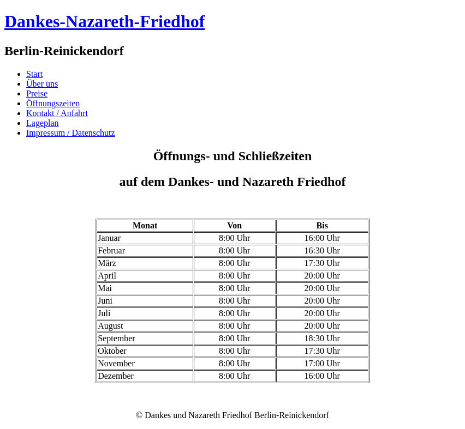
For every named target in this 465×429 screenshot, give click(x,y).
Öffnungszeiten (53, 103)
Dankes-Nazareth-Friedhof (104, 21)
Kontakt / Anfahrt (57, 113)
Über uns (42, 83)
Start (34, 73)
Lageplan (42, 123)
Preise (36, 93)
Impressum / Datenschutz (70, 132)
